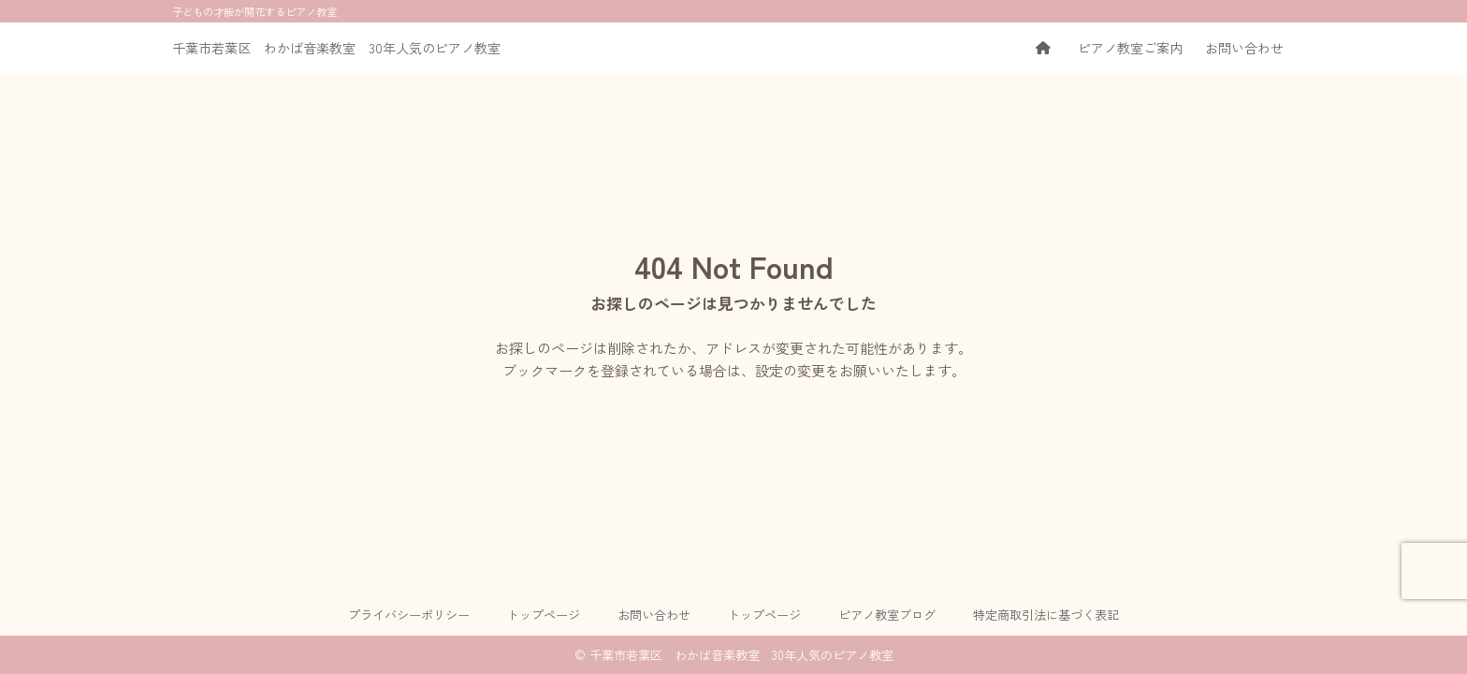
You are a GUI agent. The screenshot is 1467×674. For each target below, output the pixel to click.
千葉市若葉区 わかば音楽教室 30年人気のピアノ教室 (336, 47)
